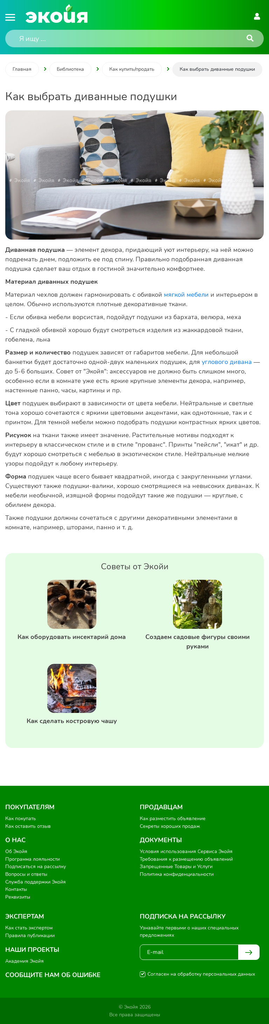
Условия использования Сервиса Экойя (186, 851)
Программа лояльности (32, 859)
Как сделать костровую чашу (72, 721)
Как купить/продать (131, 69)
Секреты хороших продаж (170, 826)
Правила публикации (30, 935)
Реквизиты (17, 897)
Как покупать (20, 818)
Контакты (16, 889)
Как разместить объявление (173, 818)
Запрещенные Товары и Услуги (176, 866)
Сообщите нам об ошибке (53, 975)
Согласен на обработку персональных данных (201, 974)
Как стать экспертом (29, 928)
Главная (22, 69)
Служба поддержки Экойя (35, 882)
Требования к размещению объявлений (186, 859)
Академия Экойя (24, 961)
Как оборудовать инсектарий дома (72, 637)
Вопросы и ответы (26, 874)
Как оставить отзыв (28, 826)
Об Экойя (16, 851)
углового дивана (227, 362)
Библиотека (70, 69)
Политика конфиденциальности (177, 874)
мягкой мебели (186, 294)
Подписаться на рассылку (35, 866)
